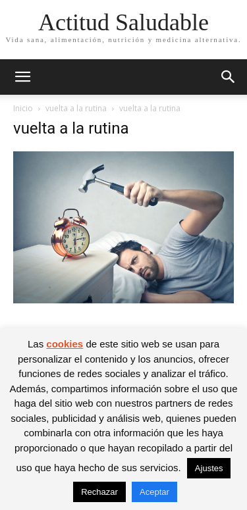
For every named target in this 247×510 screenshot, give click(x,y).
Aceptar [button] (154, 492)
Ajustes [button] (209, 468)
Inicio (23, 108)
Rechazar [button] (99, 492)
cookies (64, 343)
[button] (22, 77)
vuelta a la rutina (76, 108)
